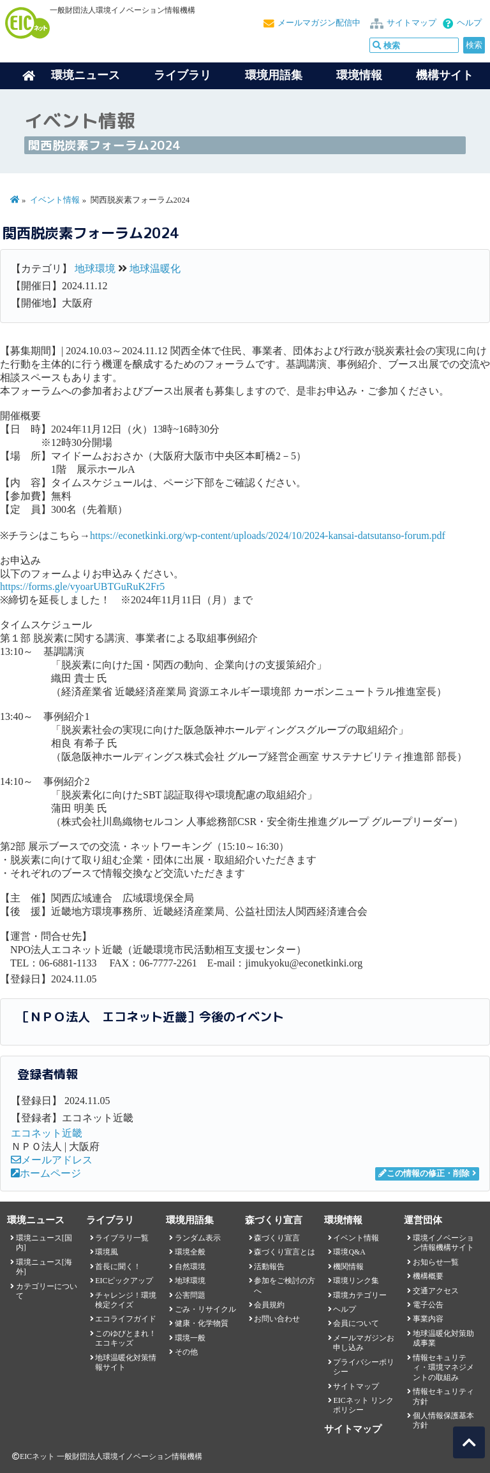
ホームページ (46, 1173)
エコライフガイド (125, 1318)
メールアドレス (52, 1159)
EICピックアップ (124, 1280)
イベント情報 (55, 200)
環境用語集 (273, 75)
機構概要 (428, 1276)
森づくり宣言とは (284, 1251)
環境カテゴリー (360, 1295)
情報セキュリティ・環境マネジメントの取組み (443, 1367)
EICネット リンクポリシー (363, 1405)
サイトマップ (411, 22)
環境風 (106, 1251)
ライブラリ (182, 75)
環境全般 (190, 1251)
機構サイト (444, 75)
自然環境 (190, 1266)
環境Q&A (349, 1251)
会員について (356, 1323)
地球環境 (95, 268)
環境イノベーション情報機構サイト (443, 1242)
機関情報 (348, 1266)
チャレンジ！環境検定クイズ (125, 1300)
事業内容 (428, 1318)
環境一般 (190, 1337)
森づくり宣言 (277, 1237)
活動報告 (269, 1266)
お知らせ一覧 (436, 1262)
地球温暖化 (155, 268)
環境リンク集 (356, 1280)
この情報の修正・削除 (424, 1173)
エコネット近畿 (46, 1133)
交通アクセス (436, 1290)
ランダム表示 (198, 1237)
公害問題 (190, 1295)
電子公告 (428, 1304)
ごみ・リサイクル (205, 1309)
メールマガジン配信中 (319, 22)
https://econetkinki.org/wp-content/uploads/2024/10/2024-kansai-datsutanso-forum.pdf (267, 535)
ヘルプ (469, 22)
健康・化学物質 (201, 1323)
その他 (186, 1351)
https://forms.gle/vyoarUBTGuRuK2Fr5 (82, 586)
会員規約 (269, 1304)
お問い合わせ (277, 1318)
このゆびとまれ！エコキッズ (125, 1338)
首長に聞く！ (118, 1266)
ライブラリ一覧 (122, 1237)
